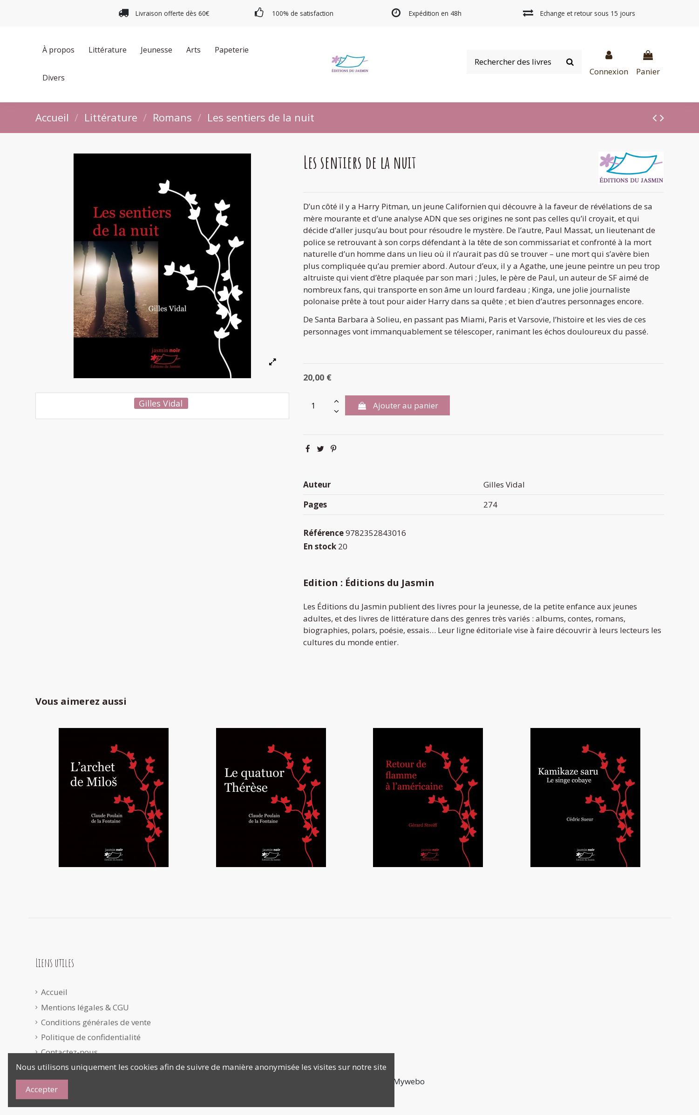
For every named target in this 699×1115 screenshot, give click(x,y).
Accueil (54, 992)
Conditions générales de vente (96, 1022)
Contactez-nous (69, 1052)
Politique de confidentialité (91, 1037)
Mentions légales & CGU (85, 1007)
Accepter (42, 1089)
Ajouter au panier (397, 405)
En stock (319, 546)
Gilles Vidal (161, 403)
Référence (323, 532)
